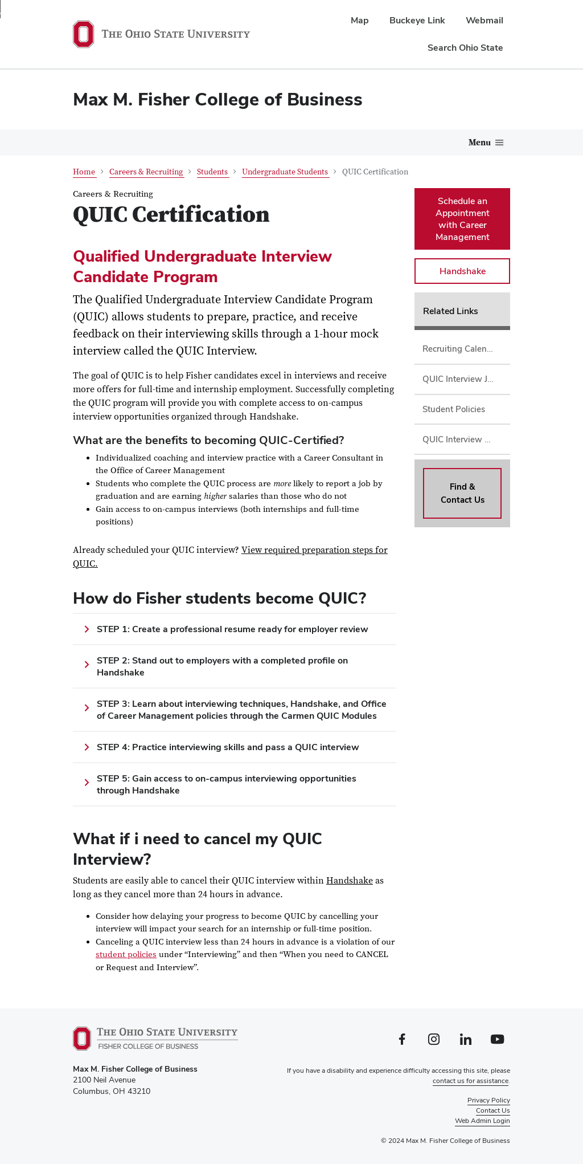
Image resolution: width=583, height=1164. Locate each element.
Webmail (484, 20)
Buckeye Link (417, 20)
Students (213, 172)
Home (85, 172)
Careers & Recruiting (146, 172)
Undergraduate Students (286, 172)
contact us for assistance (470, 1080)
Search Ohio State (465, 48)
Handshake (349, 880)
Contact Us (493, 1110)
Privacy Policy (488, 1100)
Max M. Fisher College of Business (218, 99)
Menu (480, 142)
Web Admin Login (482, 1120)
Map (360, 20)
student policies (126, 954)
